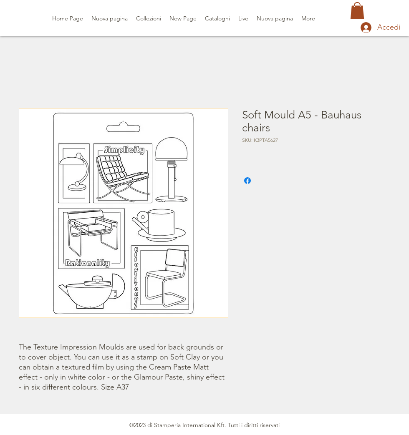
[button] (357, 10)
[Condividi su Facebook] (247, 181)
